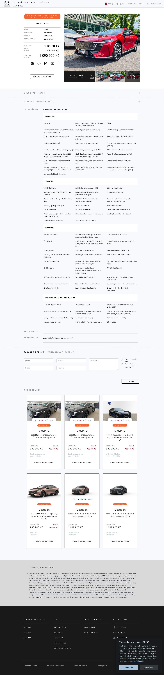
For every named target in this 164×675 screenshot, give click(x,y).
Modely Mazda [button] (135, 4)
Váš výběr (114, 4)
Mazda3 (27, 632)
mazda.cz (68, 338)
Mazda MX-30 (60, 643)
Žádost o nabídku (34, 352)
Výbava (28, 101)
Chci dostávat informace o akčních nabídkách (130, 366)
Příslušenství (44, 101)
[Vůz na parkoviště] (32, 63)
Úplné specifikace (34, 93)
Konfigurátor (154, 4)
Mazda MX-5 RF (91, 632)
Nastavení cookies (80, 666)
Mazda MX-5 (89, 627)
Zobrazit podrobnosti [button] (44, 462)
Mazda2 (27, 627)
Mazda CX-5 (59, 638)
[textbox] (38, 360)
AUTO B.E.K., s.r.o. (76, 76)
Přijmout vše (129, 667)
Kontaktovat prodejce (60, 352)
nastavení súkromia (136, 661)
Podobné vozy (32, 390)
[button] (122, 359)
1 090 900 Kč (49, 55)
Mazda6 (27, 638)
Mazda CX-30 (60, 627)
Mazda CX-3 (59, 632)
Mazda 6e (44, 431)
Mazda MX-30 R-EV (62, 648)
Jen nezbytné (149, 667)
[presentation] (137, 375)
